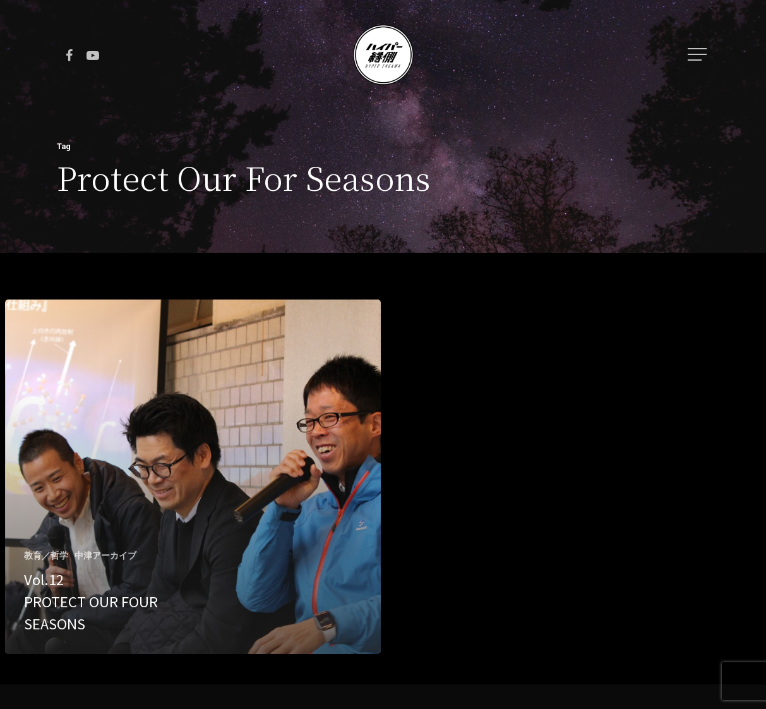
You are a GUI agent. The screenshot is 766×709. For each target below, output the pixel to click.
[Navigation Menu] (698, 54)
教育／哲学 (46, 555)
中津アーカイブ (105, 555)
